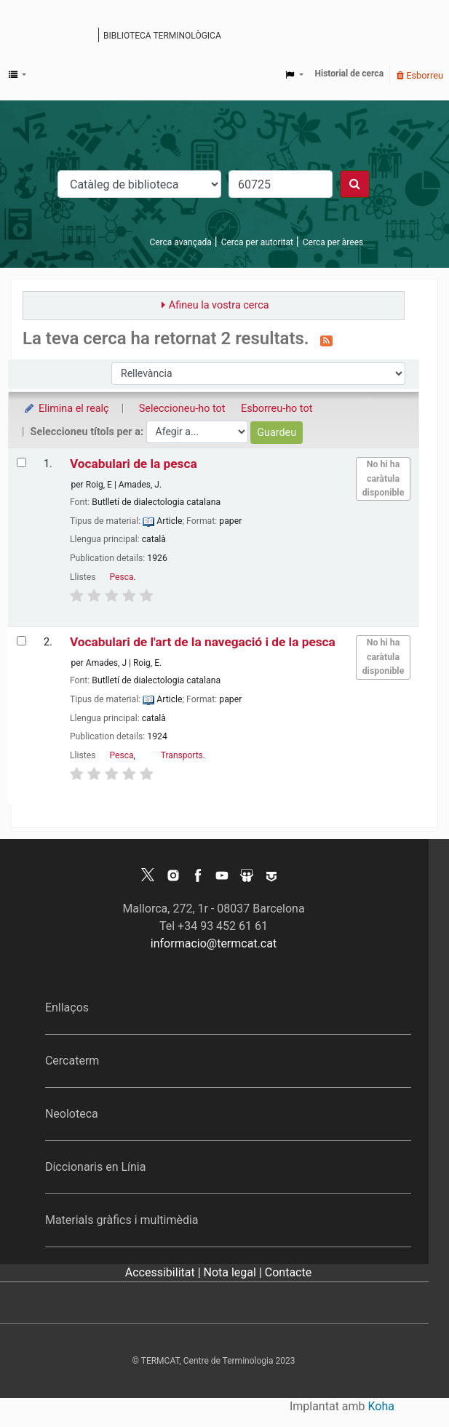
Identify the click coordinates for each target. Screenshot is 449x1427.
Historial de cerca (349, 73)
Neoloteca (71, 1114)
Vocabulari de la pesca (133, 464)
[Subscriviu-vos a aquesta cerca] (326, 340)
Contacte (288, 1272)
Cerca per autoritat (257, 242)
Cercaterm (72, 1061)
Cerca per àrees (333, 242)
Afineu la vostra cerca (219, 305)
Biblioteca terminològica (162, 36)
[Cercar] (355, 184)
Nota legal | (234, 1272)
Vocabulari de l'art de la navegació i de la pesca (202, 642)
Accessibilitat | (164, 1272)
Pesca (122, 577)
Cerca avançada (180, 242)
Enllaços (67, 1007)
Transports (182, 755)
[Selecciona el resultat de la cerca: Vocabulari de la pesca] (21, 462)
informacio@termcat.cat (214, 943)
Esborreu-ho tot (276, 408)
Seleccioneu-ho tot (182, 408)
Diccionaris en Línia (95, 1167)
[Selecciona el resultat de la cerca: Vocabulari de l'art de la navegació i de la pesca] (21, 640)
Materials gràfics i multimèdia (122, 1220)
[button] (17, 75)
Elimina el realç (66, 408)
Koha (381, 1406)
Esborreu (420, 75)
